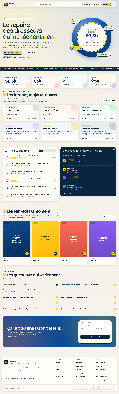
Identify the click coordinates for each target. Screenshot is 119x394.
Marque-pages (80, 376)
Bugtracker (59, 376)
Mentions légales (101, 376)
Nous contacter (101, 362)
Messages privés (81, 373)
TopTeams (59, 373)
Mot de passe (99, 328)
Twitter (7, 378)
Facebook (15, 378)
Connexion (96, 4)
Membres (79, 362)
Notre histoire (100, 369)
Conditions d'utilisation (103, 373)
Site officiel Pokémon (80, 388)
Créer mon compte (95, 336)
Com (54, 150)
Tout (41, 150)
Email (81, 328)
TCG (50, 150)
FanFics (58, 369)
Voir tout (112, 193)
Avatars (78, 369)
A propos (99, 366)
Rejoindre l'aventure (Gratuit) (12, 52)
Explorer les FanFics (109, 216)
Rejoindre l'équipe (101, 380)
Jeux (45, 150)
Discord (31, 378)
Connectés (79, 366)
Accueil (58, 362)
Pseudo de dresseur (85, 322)
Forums (58, 366)
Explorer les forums (29, 52)
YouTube (23, 378)
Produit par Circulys (96, 388)
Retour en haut (110, 388)
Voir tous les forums (109, 100)
